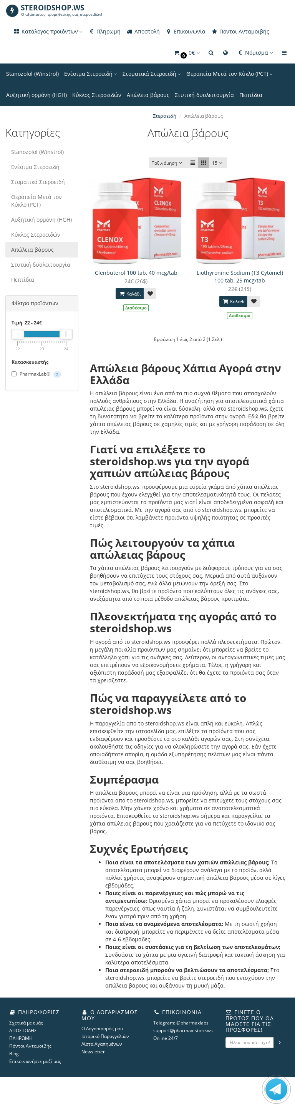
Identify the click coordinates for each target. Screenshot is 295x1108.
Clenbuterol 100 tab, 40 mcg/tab (136, 272)
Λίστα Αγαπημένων (101, 1044)
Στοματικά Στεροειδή (152, 73)
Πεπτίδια (250, 95)
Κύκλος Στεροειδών (96, 95)
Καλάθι (129, 294)
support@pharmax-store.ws (183, 1030)
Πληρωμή (104, 31)
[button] (186, 53)
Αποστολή (143, 31)
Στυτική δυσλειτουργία (204, 95)
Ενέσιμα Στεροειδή (90, 73)
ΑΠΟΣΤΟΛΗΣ (23, 1030)
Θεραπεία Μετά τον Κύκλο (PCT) (229, 73)
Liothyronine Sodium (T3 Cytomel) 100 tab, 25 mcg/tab (240, 276)
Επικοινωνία (185, 31)
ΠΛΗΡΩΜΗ (21, 1038)
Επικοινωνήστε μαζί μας (35, 1061)
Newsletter (93, 1051)
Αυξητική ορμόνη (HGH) (36, 95)
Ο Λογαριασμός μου (102, 1028)
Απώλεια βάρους (148, 95)
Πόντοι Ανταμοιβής (240, 31)
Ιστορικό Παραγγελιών (105, 1036)
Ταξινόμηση (168, 163)
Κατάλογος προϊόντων (48, 31)
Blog (14, 1053)
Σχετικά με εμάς (26, 1022)
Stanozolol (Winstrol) (32, 73)
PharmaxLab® (36, 374)
